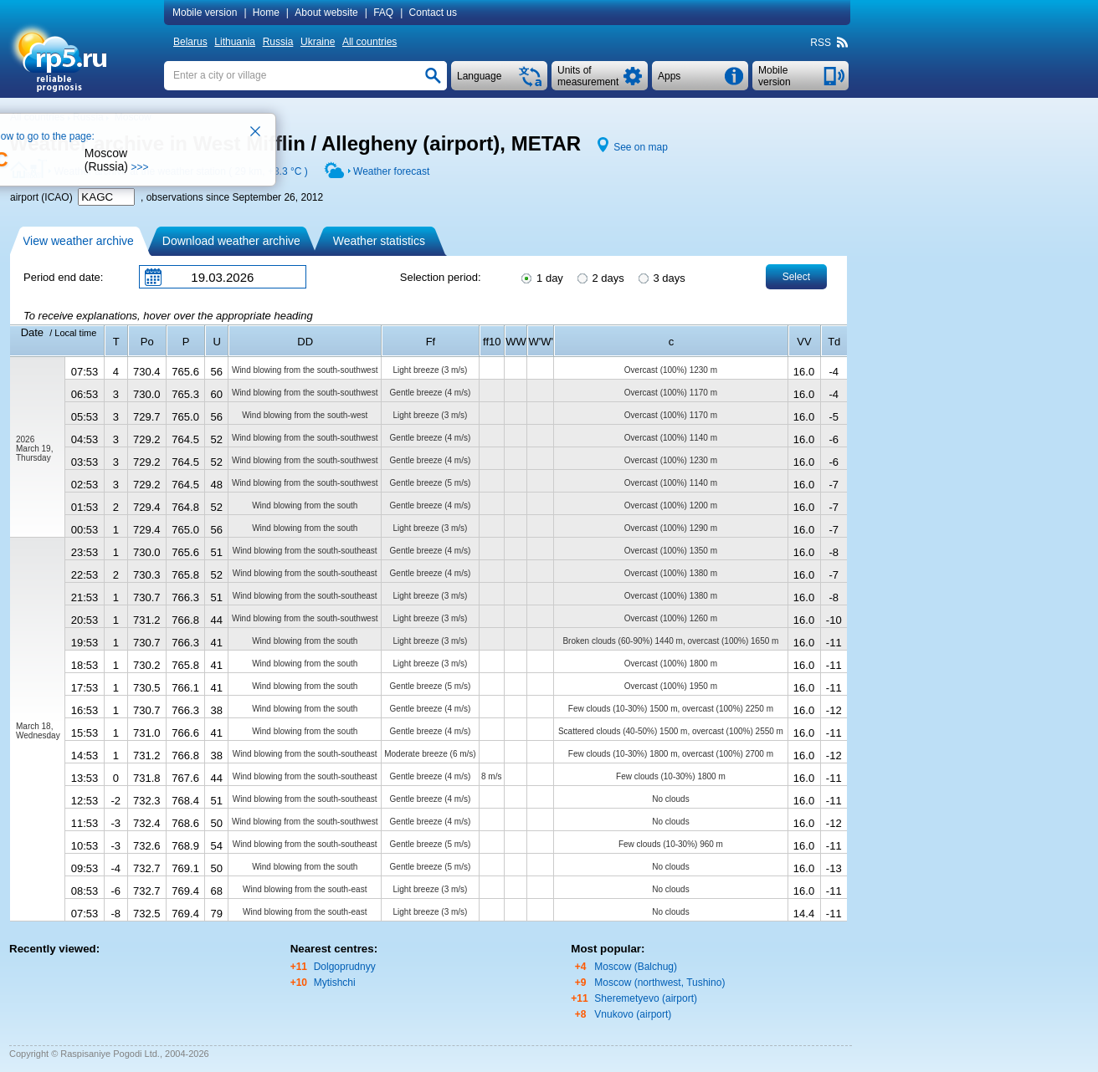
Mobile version (204, 12)
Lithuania (234, 42)
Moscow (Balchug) (635, 966)
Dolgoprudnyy (345, 966)
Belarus (190, 42)
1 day (540, 276)
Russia (278, 42)
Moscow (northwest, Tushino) (659, 982)
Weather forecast (391, 171)
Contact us (433, 12)
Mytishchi (335, 982)
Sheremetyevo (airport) (645, 998)
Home (266, 12)
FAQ (383, 12)
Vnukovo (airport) (632, 1014)
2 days (599, 276)
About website (326, 12)
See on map (640, 147)
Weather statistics (379, 241)
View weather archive (78, 241)
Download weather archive (231, 241)
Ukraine (317, 42)
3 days (660, 276)
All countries (369, 42)
